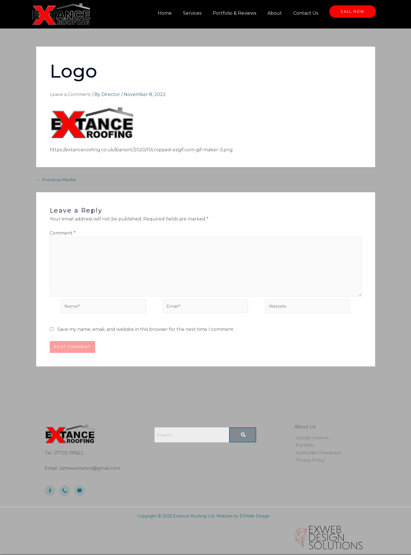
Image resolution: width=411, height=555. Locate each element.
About (275, 13)
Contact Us (305, 13)
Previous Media (57, 180)
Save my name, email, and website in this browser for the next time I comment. (145, 331)
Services (192, 13)
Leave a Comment (70, 94)
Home (165, 13)
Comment (63, 233)
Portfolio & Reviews (234, 13)
